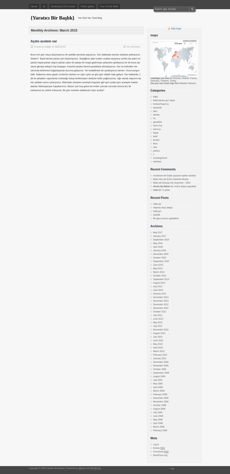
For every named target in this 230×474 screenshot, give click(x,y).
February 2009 (160, 394)
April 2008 (158, 423)
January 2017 (159, 236)
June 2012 (158, 319)
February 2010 (160, 355)
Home (34, 6)
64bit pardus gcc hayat (164, 100)
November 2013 (160, 301)
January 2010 (159, 358)
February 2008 (160, 430)
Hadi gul (157, 211)
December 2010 (160, 329)
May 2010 (158, 344)
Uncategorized (160, 158)
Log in (156, 444)
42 (44, 6)
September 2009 (161, 373)
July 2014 (157, 286)
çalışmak (157, 107)
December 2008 (160, 398)
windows (157, 161)
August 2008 (159, 409)
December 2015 (160, 254)
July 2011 (157, 326)
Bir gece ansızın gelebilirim (166, 218)
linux (155, 143)
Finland (185, 78)
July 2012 (157, 315)
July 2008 (157, 412)
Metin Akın (158, 179)
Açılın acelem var (44, 41)
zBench (82, 468)
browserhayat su (161, 104)
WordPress (95, 468)
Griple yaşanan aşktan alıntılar (181, 175)
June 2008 (158, 416)
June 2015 (158, 265)
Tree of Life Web (109, 6)
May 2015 (158, 268)
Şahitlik (156, 215)
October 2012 (159, 311)
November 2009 (160, 365)
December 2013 (160, 297)
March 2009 (158, 391)
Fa (154, 118)
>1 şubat (166, 190)
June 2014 (158, 290)
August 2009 (159, 376)
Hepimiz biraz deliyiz (163, 207)
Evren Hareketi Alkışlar (177, 179)
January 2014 (159, 293)
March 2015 (158, 272)
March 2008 (158, 427)
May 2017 (158, 232)
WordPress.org (160, 455)
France (193, 78)
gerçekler (157, 122)
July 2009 (157, 380)
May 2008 (158, 419)
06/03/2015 (60, 47)
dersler (156, 115)
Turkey (173, 81)
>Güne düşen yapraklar (185, 186)
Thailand (164, 81)
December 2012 (160, 304)
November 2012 (160, 308)
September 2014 (161, 279)
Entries (159, 448)
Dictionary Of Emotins (63, 6)
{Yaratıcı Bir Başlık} (52, 18)
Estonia (176, 78)
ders (155, 111)
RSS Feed (176, 29)
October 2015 (159, 257)
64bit (155, 97)
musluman (158, 175)
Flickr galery (87, 6)
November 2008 (160, 401)
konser (156, 140)
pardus (156, 151)
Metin (155, 183)
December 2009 (160, 362)
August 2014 (159, 283)
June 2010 (158, 340)
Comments (161, 451)
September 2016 (161, 239)
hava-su (157, 129)
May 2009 (158, 383)
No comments (133, 47)
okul (155, 147)
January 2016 (159, 250)
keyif (155, 136)
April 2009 (158, 387)
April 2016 (158, 247)
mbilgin (47, 47)
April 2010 (158, 347)
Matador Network (187, 83)
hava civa (157, 125)
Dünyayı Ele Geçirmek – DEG (176, 183)
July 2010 (157, 337)
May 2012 (158, 322)
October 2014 (159, 275)
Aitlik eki (157, 204)
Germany (154, 81)
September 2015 (161, 261)
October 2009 (159, 369)
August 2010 (159, 333)
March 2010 (158, 351)
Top (172, 469)
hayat (155, 133)
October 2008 (159, 405)
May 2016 (158, 243)
